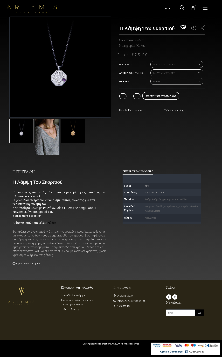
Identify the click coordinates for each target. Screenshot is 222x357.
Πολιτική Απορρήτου (71, 309)
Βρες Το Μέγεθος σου (130, 110)
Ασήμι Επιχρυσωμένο (163, 199)
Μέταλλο (125, 64)
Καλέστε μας (123, 305)
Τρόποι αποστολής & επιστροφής (78, 300)
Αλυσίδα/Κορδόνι (130, 72)
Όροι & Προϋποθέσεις (72, 304)
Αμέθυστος (150, 217)
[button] (183, 27)
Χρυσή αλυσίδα (152, 210)
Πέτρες (124, 81)
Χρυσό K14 (181, 199)
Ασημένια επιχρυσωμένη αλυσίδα (181, 206)
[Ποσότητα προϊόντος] (129, 96)
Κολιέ (140, 45)
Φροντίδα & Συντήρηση (28, 263)
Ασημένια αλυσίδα (154, 206)
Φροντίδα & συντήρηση (73, 295)
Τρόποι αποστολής (174, 110)
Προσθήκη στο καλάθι (161, 96)
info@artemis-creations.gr (131, 300)
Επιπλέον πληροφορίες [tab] (138, 171)
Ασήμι (148, 199)
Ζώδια (139, 40)
